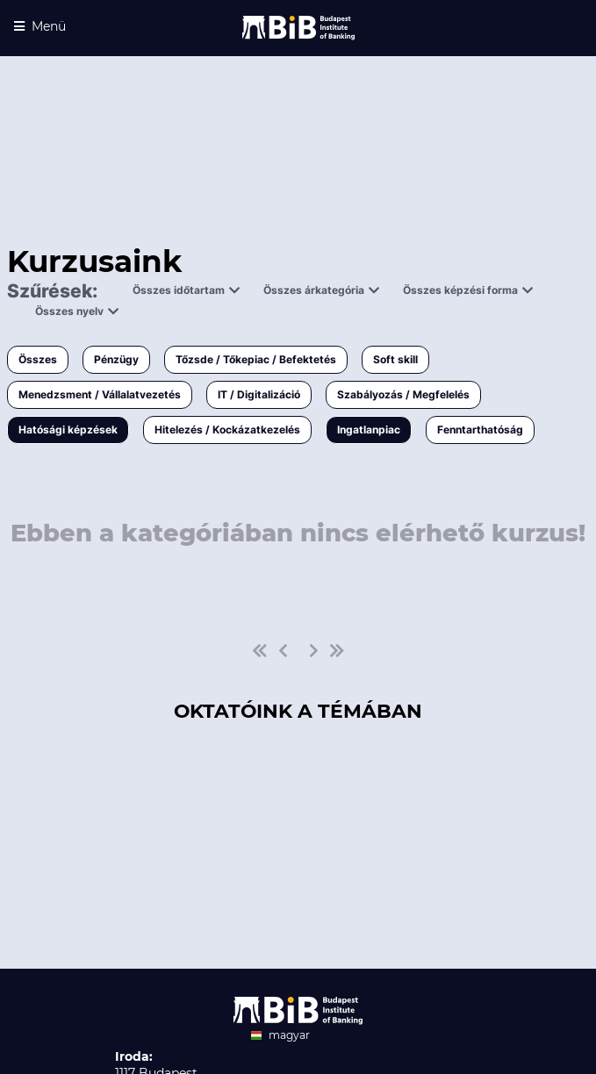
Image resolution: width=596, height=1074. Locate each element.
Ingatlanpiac (368, 429)
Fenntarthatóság (480, 429)
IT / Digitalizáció (259, 394)
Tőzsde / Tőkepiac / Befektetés (256, 359)
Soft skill (395, 359)
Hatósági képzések (68, 429)
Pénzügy (116, 359)
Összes (37, 359)
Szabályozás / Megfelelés (403, 394)
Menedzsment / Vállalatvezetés (99, 394)
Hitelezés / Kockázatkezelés (227, 429)
